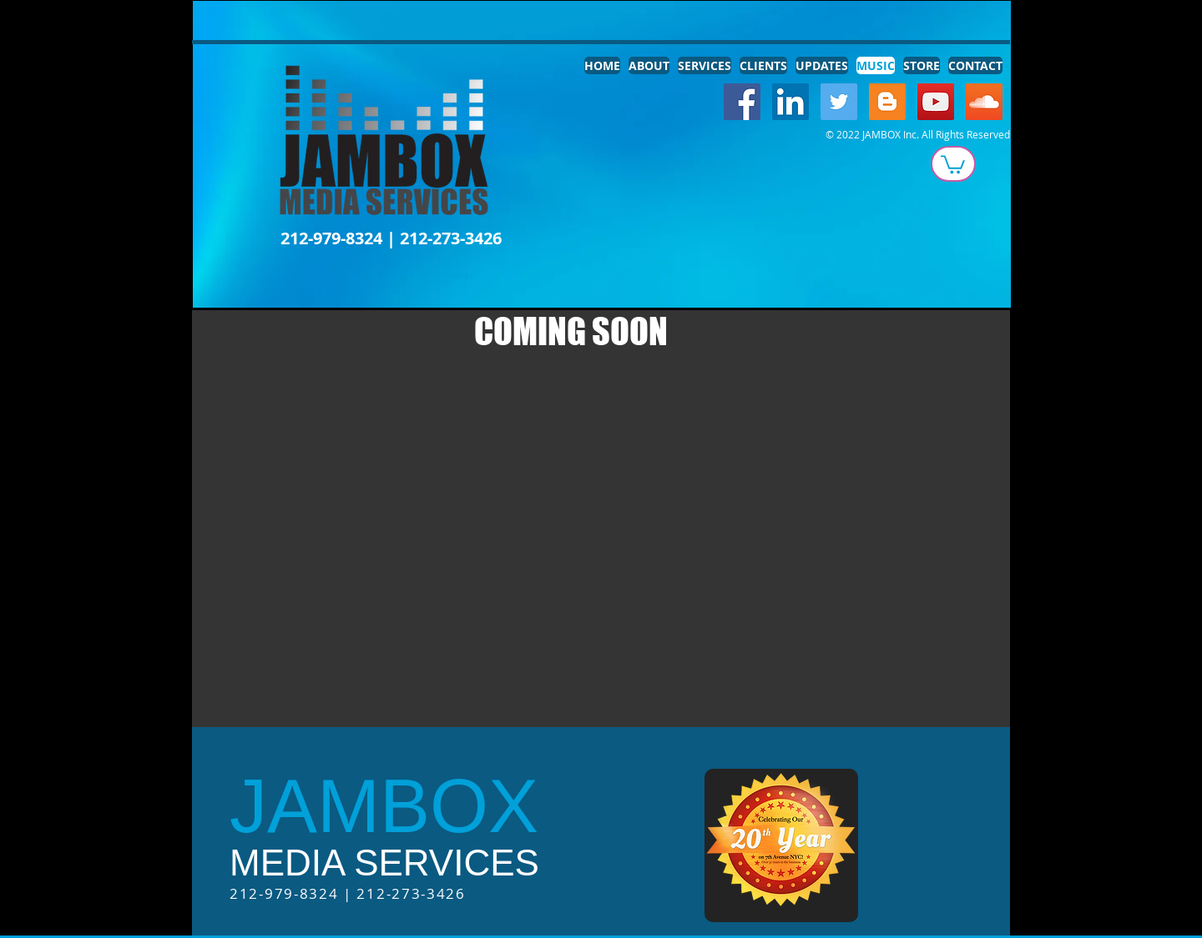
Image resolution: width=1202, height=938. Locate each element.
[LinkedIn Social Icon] (790, 101)
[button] (953, 163)
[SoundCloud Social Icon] (984, 101)
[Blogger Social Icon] (887, 101)
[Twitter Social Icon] (839, 101)
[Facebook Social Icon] (742, 101)
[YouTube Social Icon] (935, 101)
